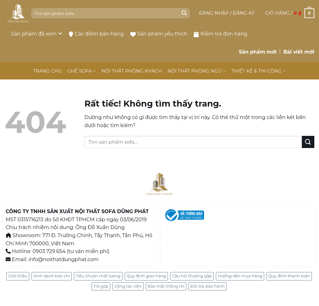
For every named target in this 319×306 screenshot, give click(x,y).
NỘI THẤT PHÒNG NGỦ (197, 71)
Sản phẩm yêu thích (159, 34)
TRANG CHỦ (47, 71)
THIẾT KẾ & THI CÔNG (258, 71)
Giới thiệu (17, 276)
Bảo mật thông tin (166, 286)
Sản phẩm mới (258, 52)
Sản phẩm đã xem (36, 34)
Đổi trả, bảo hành (207, 286)
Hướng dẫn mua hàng (240, 276)
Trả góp (100, 286)
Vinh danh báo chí (51, 276)
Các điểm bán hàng (96, 34)
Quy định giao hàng (146, 276)
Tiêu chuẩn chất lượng (98, 276)
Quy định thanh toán (289, 276)
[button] (227, 13)
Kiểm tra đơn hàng (220, 34)
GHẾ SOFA (81, 71)
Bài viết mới (298, 52)
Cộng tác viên (127, 286)
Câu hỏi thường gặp (192, 276)
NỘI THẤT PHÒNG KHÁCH (132, 71)
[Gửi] (184, 13)
